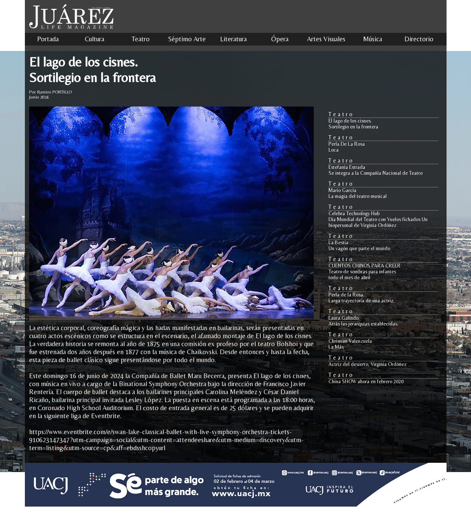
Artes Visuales (326, 39)
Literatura (233, 39)
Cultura (94, 39)
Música (372, 39)
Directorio (418, 39)
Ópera (279, 39)
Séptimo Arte (187, 39)
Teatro (141, 39)
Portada (48, 39)
